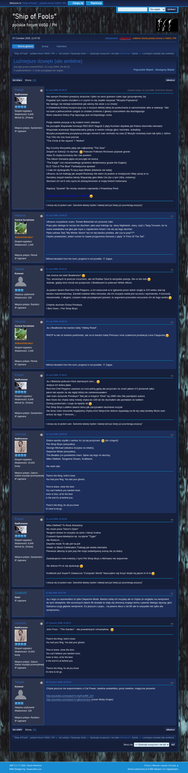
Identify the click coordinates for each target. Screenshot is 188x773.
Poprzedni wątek (143, 69)
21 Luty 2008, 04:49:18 (56, 90)
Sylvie (135, 53)
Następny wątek (165, 69)
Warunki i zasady (159, 765)
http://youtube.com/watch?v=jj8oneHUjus (68, 699)
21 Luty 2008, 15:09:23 (56, 215)
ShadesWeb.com (34, 769)
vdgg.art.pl (125, 38)
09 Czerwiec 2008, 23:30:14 (58, 682)
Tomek (19, 269)
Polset (19, 90)
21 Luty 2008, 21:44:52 (56, 519)
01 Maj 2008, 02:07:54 (56, 593)
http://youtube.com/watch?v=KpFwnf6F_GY (69, 695)
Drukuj (170, 80)
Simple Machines (34, 765)
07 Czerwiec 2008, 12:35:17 (58, 623)
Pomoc (147, 765)
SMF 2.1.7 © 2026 (17, 765)
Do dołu (17, 80)
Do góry (17, 730)
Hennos (20, 215)
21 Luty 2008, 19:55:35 (56, 434)
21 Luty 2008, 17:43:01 (56, 375)
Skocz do (128, 744)
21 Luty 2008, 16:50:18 (56, 321)
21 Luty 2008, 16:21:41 (56, 269)
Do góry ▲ (173, 765)
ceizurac (20, 434)
